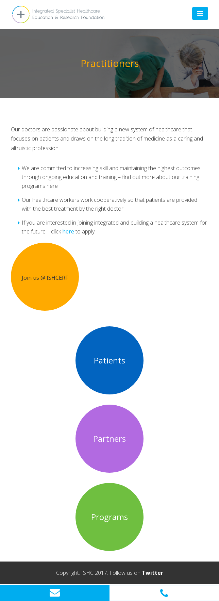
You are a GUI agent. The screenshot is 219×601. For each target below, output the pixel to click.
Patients (109, 360)
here (68, 231)
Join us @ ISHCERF (45, 277)
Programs (109, 517)
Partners (109, 439)
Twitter (152, 572)
